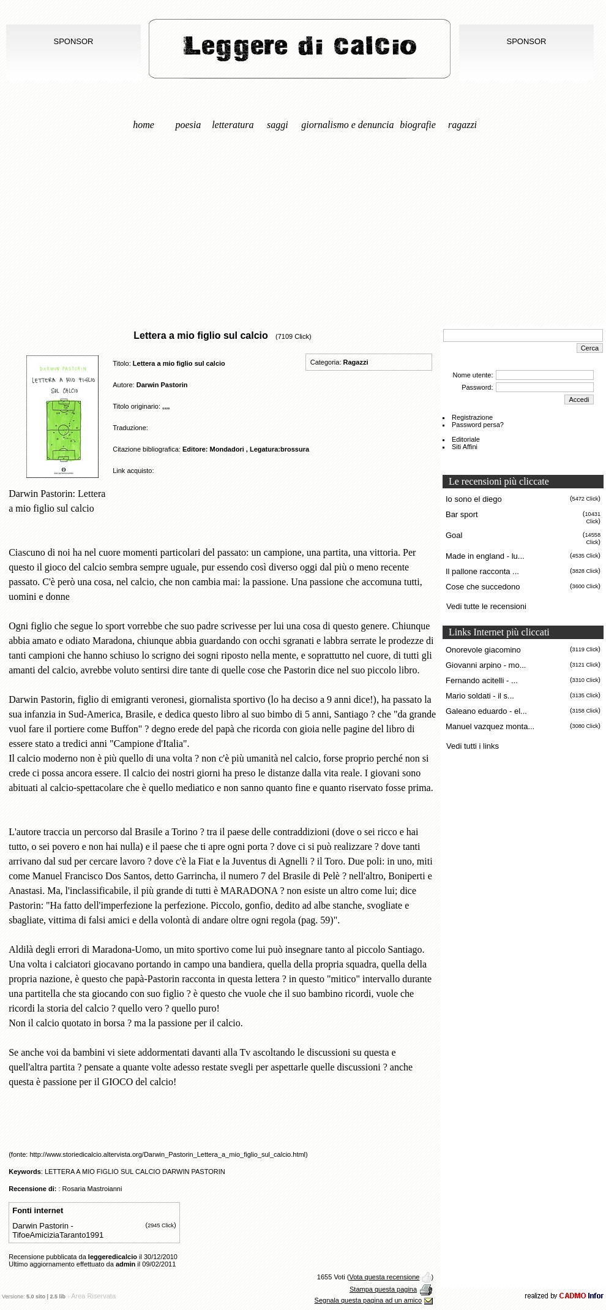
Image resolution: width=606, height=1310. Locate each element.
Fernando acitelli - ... (482, 680)
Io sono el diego (474, 499)
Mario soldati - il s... (480, 695)
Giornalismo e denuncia (347, 124)
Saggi (277, 124)
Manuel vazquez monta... (490, 726)
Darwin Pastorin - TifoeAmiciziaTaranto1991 (57, 1230)
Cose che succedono (483, 586)
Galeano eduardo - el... (486, 711)
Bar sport (462, 514)
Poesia (188, 124)
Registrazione (472, 417)
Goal (454, 535)
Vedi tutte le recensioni (486, 606)
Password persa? (478, 424)
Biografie (418, 124)
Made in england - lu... (485, 556)
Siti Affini (464, 446)
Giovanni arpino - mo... (486, 665)
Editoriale (466, 439)
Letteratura (232, 124)
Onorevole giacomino (483, 649)
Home (143, 124)
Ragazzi (462, 124)
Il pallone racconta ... (482, 571)
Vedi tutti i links (472, 746)
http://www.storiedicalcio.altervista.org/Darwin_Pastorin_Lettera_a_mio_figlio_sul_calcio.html (167, 1154)
